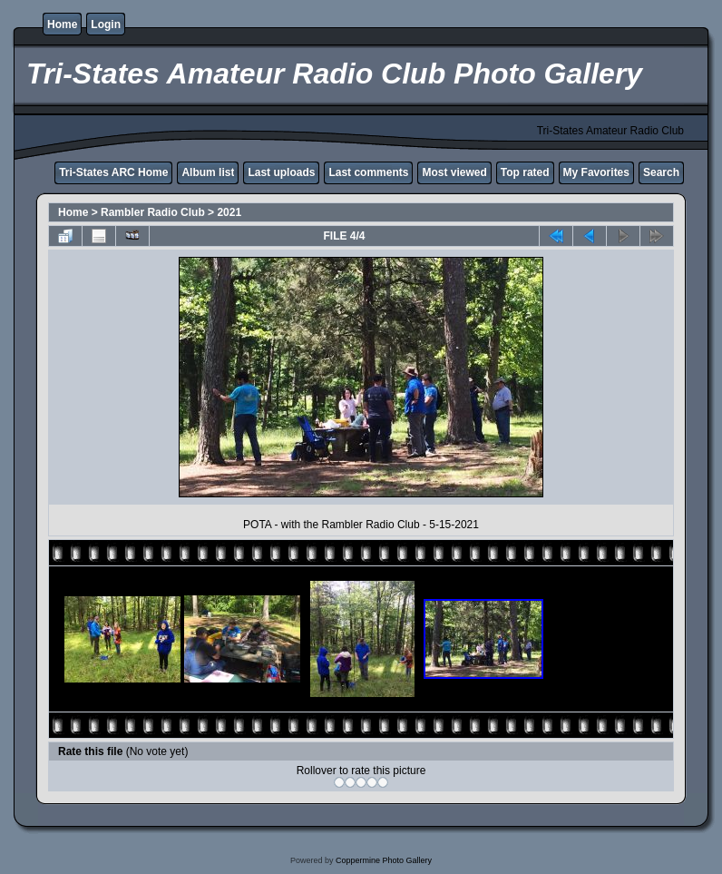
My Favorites (596, 172)
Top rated (525, 172)
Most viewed (454, 172)
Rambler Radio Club (153, 212)
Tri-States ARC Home (113, 172)
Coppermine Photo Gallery (384, 860)
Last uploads (281, 172)
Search (661, 172)
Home (62, 24)
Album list (207, 172)
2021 (229, 212)
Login (106, 24)
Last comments (368, 172)
